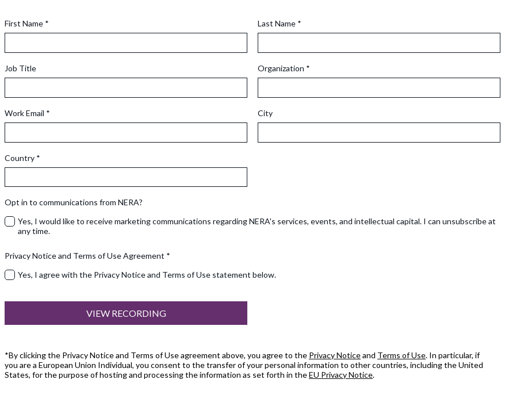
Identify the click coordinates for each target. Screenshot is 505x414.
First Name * (27, 23)
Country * (22, 158)
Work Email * (27, 113)
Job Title (20, 68)
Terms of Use (401, 355)
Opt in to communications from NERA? (74, 202)
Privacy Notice (335, 355)
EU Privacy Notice (341, 374)
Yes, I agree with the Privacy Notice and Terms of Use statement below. (147, 274)
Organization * (284, 68)
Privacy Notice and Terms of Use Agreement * (87, 255)
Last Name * (279, 23)
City (265, 113)
